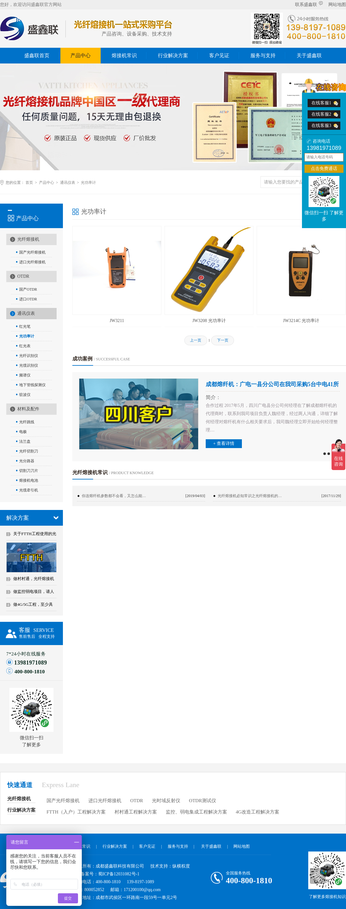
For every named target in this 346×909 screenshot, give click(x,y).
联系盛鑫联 (309, 4)
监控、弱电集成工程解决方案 (196, 811)
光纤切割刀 (28, 451)
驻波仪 (25, 394)
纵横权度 (181, 866)
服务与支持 (263, 55)
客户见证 (219, 55)
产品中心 (80, 55)
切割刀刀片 (28, 470)
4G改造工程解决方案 (257, 811)
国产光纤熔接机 (32, 252)
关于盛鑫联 (309, 55)
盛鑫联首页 (36, 55)
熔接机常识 (124, 55)
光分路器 (26, 461)
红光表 (25, 346)
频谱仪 (25, 375)
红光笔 (25, 326)
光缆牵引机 (28, 490)
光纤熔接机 (28, 239)
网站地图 (337, 4)
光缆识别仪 (28, 365)
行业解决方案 (173, 55)
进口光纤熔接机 (32, 262)
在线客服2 (321, 114)
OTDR (23, 276)
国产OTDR (28, 289)
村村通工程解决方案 (135, 811)
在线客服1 (321, 103)
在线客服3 (321, 125)
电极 (23, 432)
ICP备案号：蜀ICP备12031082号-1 (106, 874)
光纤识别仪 (28, 355)
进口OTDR (28, 299)
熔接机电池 (28, 480)
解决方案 (17, 518)
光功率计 (88, 182)
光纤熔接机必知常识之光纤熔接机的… (250, 496)
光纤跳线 (26, 422)
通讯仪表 (67, 182)
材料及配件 (28, 409)
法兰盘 (25, 441)
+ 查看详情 (223, 443)
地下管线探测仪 (32, 385)
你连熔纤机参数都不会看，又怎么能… (114, 496)
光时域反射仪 (166, 800)
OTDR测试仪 (202, 800)
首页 (29, 182)
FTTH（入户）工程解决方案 (76, 811)
